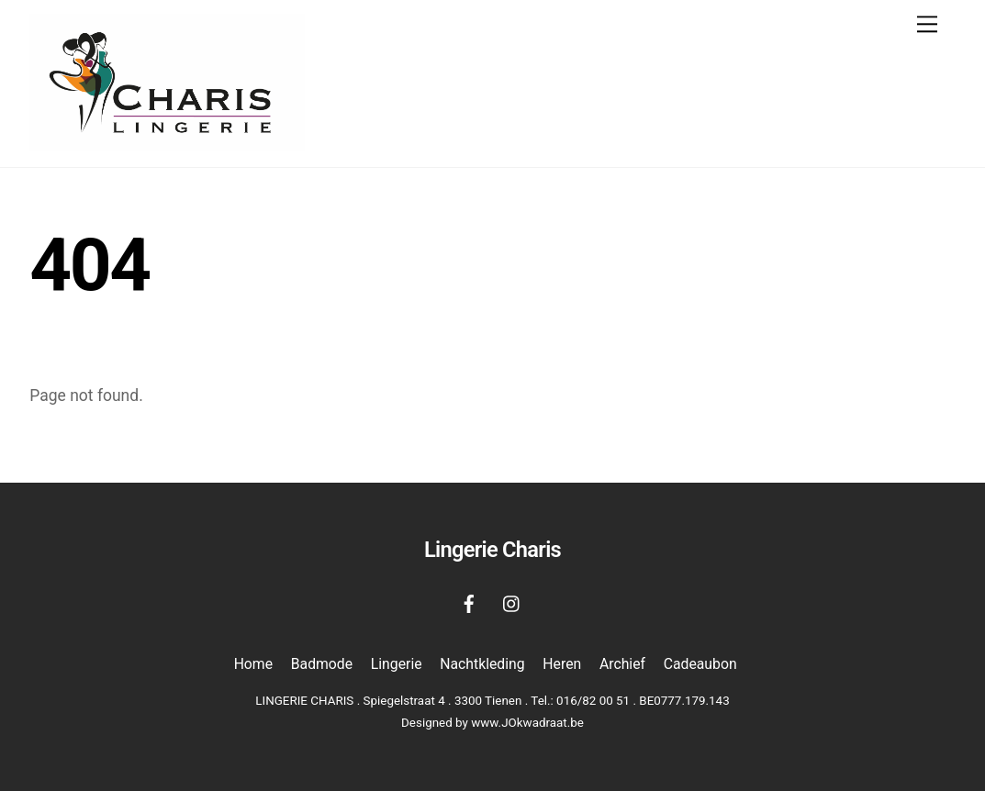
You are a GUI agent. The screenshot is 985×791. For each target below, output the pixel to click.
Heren (562, 664)
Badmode (322, 664)
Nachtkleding (482, 664)
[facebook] (469, 602)
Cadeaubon (700, 664)
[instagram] (512, 602)
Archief (622, 664)
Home (253, 664)
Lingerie (396, 664)
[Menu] (927, 24)
